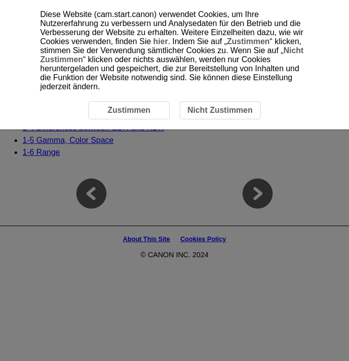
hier (160, 41)
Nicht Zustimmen (220, 110)
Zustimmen (248, 41)
